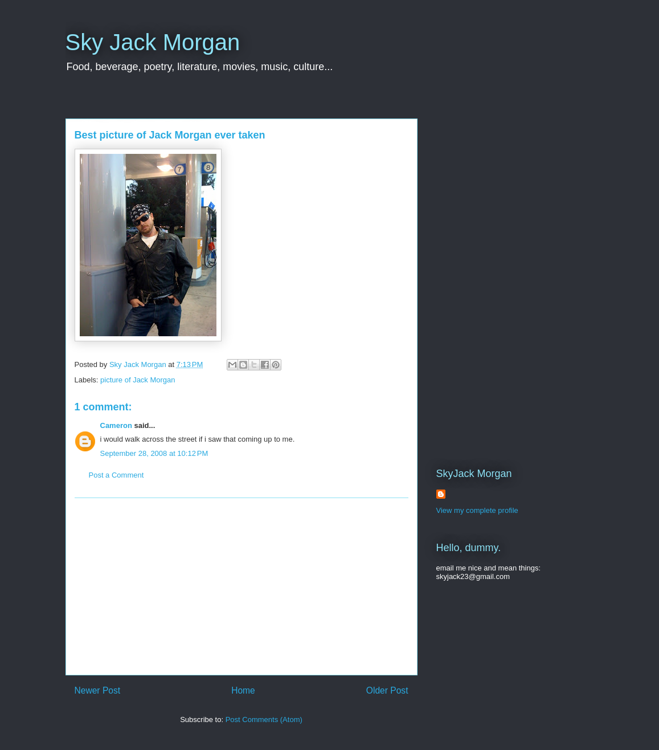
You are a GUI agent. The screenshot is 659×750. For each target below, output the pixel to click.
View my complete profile (477, 510)
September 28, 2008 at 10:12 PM (154, 453)
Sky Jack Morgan (153, 42)
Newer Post (98, 690)
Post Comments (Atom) (264, 719)
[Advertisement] (241, 586)
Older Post (387, 690)
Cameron (116, 425)
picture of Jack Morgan (137, 380)
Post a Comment (116, 475)
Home (243, 690)
